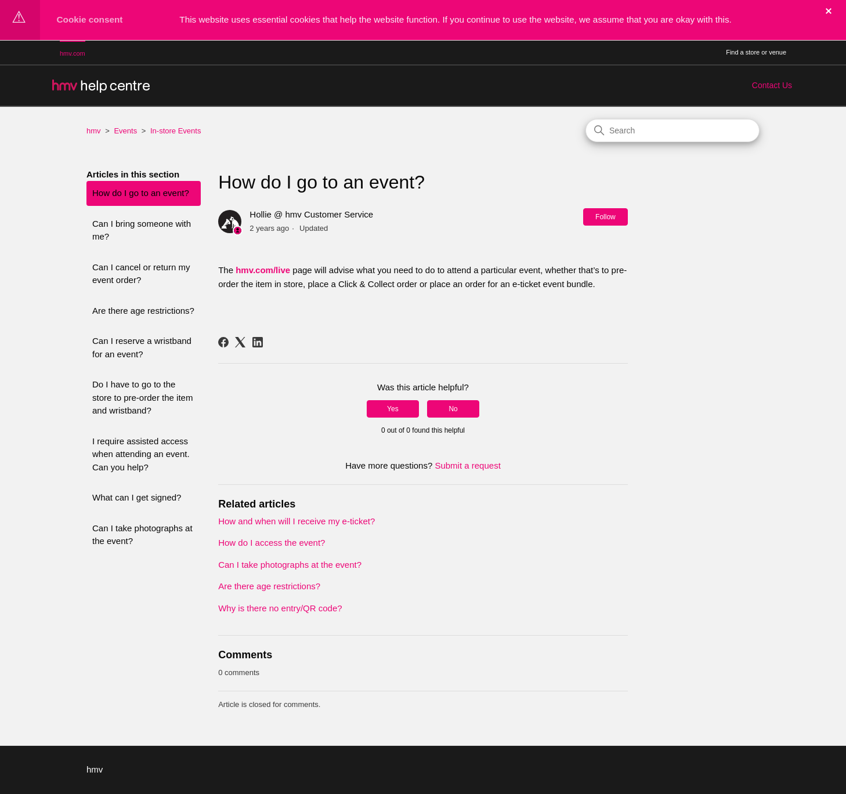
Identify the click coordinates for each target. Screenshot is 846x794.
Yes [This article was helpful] (393, 409)
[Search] (672, 130)
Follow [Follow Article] (605, 217)
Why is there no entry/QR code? (280, 608)
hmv (93, 130)
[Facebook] (223, 342)
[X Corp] (240, 342)
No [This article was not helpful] (453, 409)
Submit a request (467, 465)
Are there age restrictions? (143, 311)
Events (125, 130)
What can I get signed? (136, 497)
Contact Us (772, 85)
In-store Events (175, 130)
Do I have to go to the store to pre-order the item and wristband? (142, 397)
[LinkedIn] (257, 342)
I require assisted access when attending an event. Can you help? (141, 454)
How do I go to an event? (140, 193)
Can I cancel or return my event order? (141, 273)
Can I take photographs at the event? (142, 534)
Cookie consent (90, 19)
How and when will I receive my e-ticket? (296, 521)
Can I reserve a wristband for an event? (141, 347)
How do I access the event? (271, 543)
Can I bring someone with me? (141, 230)
